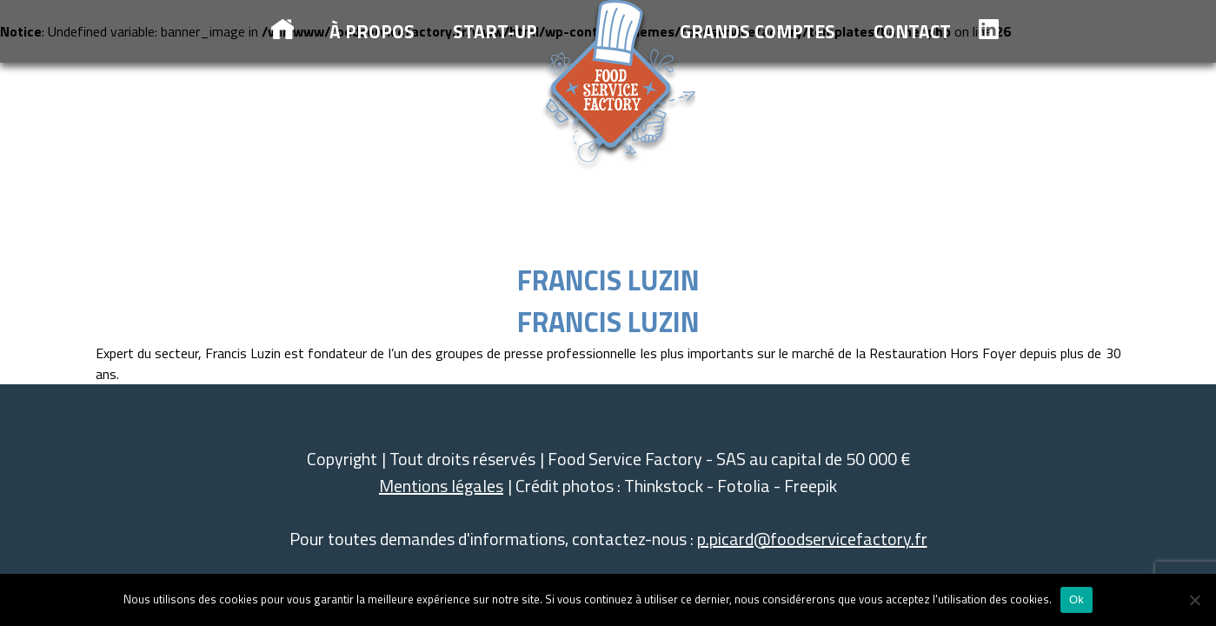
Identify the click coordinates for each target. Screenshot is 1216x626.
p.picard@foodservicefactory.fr (812, 538)
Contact (912, 31)
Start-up (495, 31)
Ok (1076, 599)
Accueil (282, 29)
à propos (372, 31)
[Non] (1194, 600)
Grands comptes (757, 31)
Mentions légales (441, 485)
